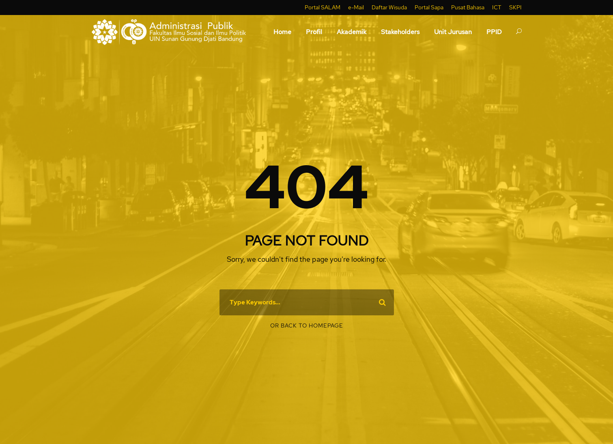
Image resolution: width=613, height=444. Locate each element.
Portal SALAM (322, 7)
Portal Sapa (429, 7)
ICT (496, 7)
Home (282, 32)
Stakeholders (400, 32)
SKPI (515, 7)
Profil (314, 32)
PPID (494, 32)
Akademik (351, 32)
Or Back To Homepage (306, 325)
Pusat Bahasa (467, 7)
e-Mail (356, 7)
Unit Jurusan (453, 32)
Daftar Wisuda (389, 7)
